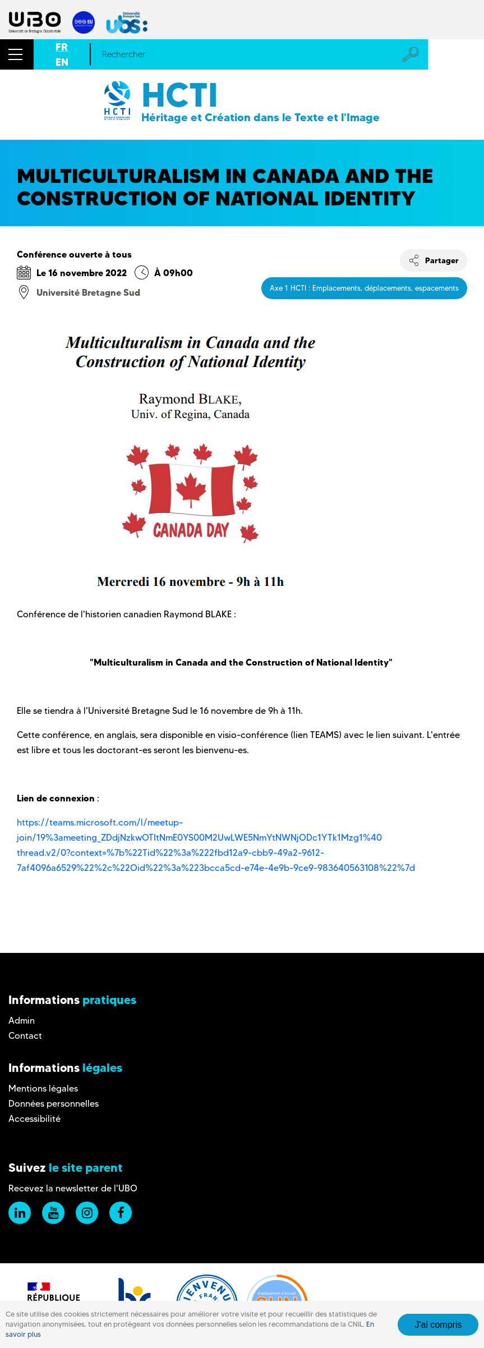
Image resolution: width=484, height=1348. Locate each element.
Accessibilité (34, 1118)
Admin (21, 1020)
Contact (25, 1035)
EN (62, 62)
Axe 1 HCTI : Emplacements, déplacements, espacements (364, 287)
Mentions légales (43, 1088)
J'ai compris (438, 1324)
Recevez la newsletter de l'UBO (72, 1188)
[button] (17, 54)
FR (62, 46)
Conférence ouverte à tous (74, 254)
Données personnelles (53, 1103)
